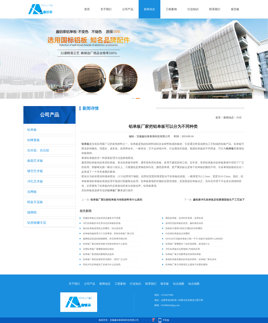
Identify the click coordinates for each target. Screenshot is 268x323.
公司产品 (127, 9)
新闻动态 (149, 9)
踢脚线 (32, 212)
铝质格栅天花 (36, 222)
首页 (87, 9)
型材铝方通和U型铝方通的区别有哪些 (184, 228)
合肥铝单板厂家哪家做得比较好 (98, 249)
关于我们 (106, 9)
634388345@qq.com (170, 305)
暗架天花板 (35, 202)
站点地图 (178, 283)
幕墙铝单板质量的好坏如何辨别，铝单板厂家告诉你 (191, 259)
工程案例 (171, 9)
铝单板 (32, 130)
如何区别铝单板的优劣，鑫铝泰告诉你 (184, 223)
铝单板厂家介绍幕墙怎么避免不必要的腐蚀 (187, 264)
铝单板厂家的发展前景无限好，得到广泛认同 (105, 259)
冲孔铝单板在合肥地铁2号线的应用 (183, 249)
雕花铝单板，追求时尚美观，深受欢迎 (184, 218)
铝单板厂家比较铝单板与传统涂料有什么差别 (116, 199)
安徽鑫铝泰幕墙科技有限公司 (153, 136)
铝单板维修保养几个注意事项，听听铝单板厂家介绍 (108, 233)
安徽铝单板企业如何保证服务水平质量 (102, 218)
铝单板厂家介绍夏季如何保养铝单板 (183, 254)
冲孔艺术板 (35, 181)
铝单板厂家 (113, 190)
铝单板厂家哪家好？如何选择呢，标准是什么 (188, 244)
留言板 (235, 9)
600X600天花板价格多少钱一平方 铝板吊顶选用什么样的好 (194, 238)
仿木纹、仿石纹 (38, 150)
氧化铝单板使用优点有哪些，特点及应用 (103, 228)
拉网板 (32, 192)
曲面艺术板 (35, 161)
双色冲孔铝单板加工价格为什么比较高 (102, 264)
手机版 (166, 320)
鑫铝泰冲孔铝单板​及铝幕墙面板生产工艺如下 (219, 199)
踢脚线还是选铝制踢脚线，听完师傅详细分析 (105, 238)
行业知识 (193, 9)
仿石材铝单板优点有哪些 (178, 233)
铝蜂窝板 (33, 140)
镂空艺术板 (35, 171)
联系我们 (214, 9)
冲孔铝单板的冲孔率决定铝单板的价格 (102, 223)
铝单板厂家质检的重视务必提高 (98, 254)
